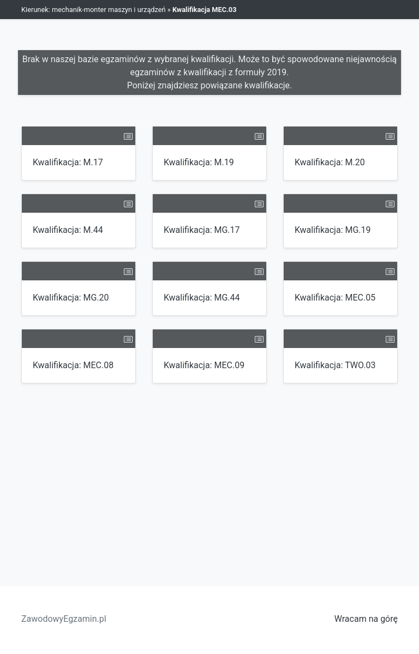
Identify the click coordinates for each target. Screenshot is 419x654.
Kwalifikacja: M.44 (68, 230)
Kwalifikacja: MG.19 (333, 230)
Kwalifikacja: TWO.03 (335, 365)
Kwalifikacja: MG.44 (202, 297)
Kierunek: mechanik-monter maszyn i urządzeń (93, 9)
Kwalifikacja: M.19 (199, 162)
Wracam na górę (366, 619)
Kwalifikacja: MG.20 (71, 297)
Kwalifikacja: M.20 (330, 162)
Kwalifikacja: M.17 (68, 162)
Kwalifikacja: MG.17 (202, 230)
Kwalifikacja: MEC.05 (335, 297)
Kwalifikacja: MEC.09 (204, 365)
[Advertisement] (209, 478)
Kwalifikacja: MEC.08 (73, 365)
